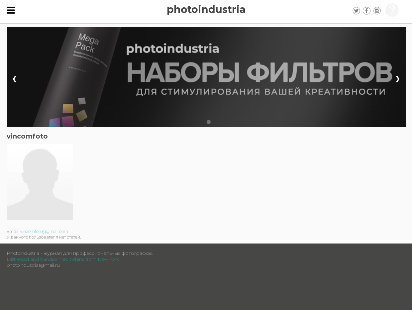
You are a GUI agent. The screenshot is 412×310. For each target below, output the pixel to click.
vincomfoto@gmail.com (44, 231)
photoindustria (206, 9)
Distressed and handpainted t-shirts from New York (63, 259)
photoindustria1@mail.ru (33, 265)
